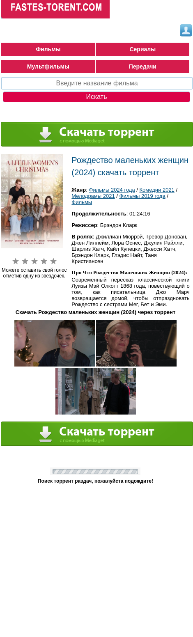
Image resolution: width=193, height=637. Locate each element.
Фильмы (48, 49)
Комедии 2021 (157, 190)
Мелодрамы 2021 (93, 196)
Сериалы (142, 49)
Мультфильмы (48, 66)
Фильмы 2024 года (112, 190)
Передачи (142, 66)
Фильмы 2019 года (142, 196)
